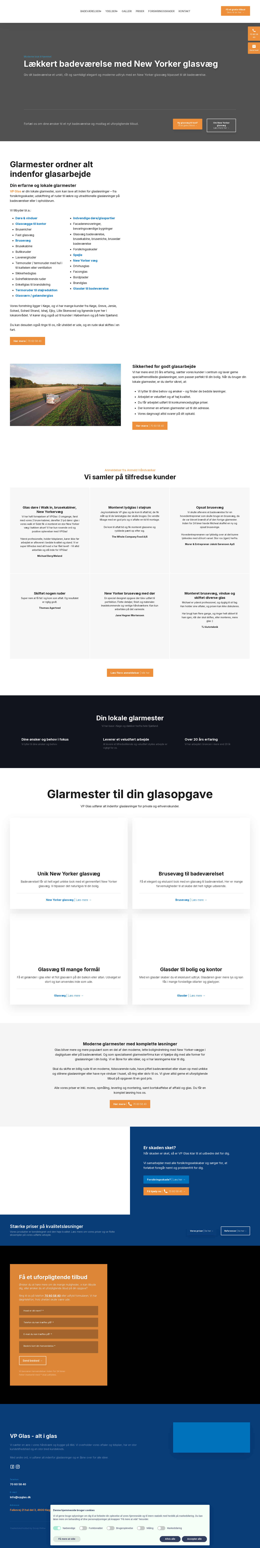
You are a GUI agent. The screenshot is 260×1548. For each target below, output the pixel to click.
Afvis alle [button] (170, 1539)
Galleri (127, 11)
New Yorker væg (85, 260)
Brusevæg (23, 240)
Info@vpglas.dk (20, 1497)
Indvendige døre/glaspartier (94, 218)
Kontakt (184, 11)
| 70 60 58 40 (27, 341)
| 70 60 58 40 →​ (166, 1191)
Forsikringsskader (161, 11)
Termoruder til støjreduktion (36, 290)
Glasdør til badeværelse (91, 288)
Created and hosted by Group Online (28, 1528)
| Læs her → (166, 1179)
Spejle (77, 255)
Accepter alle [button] (194, 1539)
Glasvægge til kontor (30, 223)
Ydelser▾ (111, 11)
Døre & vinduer (26, 218)
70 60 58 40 (53, 1295)
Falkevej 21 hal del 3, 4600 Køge (31, 1510)
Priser (140, 11)
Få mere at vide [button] (66, 1539)
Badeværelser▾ (90, 11)
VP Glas (15, 191)
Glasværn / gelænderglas (34, 295)
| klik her (130, 672)
